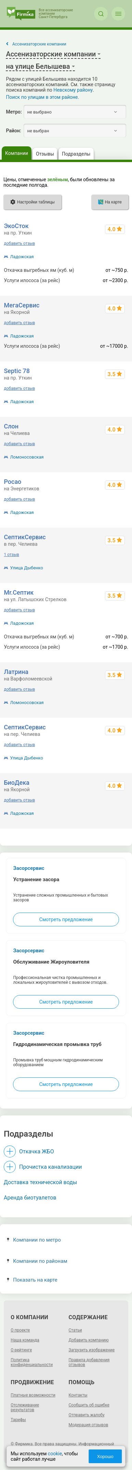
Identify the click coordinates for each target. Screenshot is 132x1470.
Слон (11, 426)
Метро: (14, 112)
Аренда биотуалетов (30, 1197)
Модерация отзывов (88, 1424)
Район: (13, 130)
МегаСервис (21, 305)
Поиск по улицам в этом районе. (42, 97)
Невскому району (73, 90)
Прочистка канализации (50, 1167)
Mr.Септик (19, 592)
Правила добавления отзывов (89, 1362)
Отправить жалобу (87, 1415)
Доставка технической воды (40, 1182)
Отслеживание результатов (25, 1407)
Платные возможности (33, 1395)
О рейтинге (21, 1350)
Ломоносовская (26, 457)
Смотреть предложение (66, 919)
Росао (12, 481)
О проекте (20, 1330)
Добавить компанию (89, 1340)
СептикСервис (24, 537)
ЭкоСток (16, 225)
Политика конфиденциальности (32, 1362)
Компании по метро (34, 1240)
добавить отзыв (19, 243)
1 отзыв (11, 554)
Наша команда (25, 1340)
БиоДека (16, 782)
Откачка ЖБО (36, 1151)
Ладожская (22, 256)
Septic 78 (17, 370)
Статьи (75, 1330)
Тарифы (18, 1419)
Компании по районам (37, 1261)
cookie (55, 1453)
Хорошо (105, 1456)
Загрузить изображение (92, 1350)
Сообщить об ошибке (89, 1405)
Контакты (78, 1395)
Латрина (16, 671)
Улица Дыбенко (26, 567)
